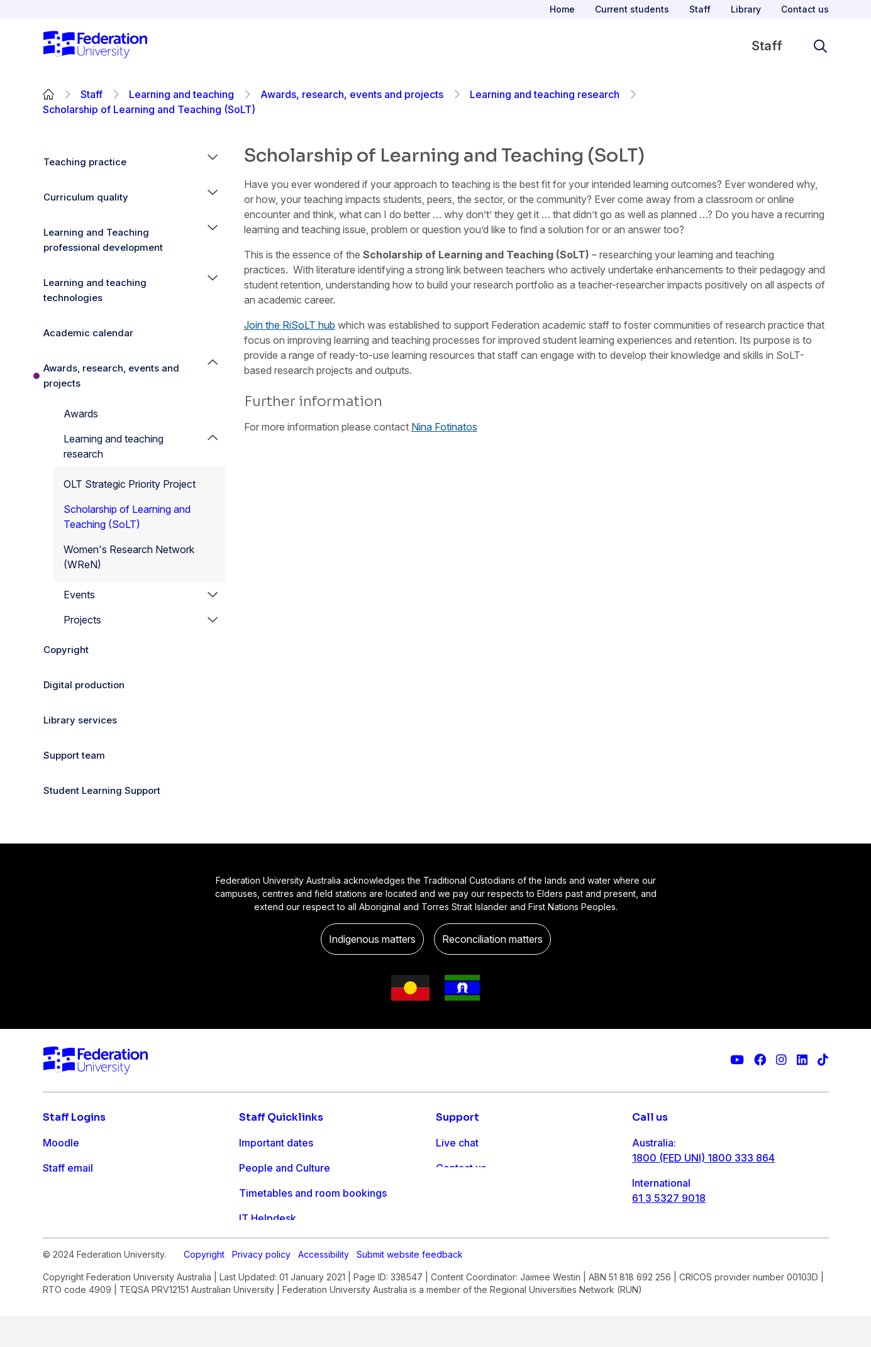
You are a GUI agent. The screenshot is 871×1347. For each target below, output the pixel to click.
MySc (56, 1243)
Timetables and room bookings (313, 1193)
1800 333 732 (665, 1238)
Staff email (68, 1168)
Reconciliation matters (492, 939)
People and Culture (284, 1168)
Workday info (270, 1243)
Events (79, 594)
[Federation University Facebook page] (760, 1060)
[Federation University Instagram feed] (781, 1060)
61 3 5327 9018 (669, 1198)
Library (746, 9)
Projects (82, 619)
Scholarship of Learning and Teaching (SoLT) (127, 517)
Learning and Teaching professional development (103, 239)
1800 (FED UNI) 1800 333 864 (703, 1158)
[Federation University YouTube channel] (737, 1060)
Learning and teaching (181, 94)
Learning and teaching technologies (95, 290)
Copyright (66, 650)
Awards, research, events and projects (351, 94)
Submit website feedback (410, 1285)
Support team (74, 755)
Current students (632, 9)
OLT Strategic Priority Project (130, 484)
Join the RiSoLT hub (289, 325)
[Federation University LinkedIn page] (802, 1060)
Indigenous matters (372, 939)
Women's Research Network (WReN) (129, 557)
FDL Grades (71, 1193)
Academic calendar (88, 333)
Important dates (276, 1142)
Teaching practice (84, 162)
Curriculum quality (85, 197)
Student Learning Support (101, 790)
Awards (81, 413)
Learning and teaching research (544, 94)
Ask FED (455, 1193)
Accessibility (323, 1285)
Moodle (61, 1142)
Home (562, 9)
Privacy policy (261, 1285)
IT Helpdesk (267, 1218)
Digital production (84, 685)
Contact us (805, 9)
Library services (80, 720)
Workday (64, 1218)
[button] (212, 162)
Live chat (457, 1142)
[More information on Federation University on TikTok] (823, 1060)
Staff (700, 9)
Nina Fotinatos (444, 427)
